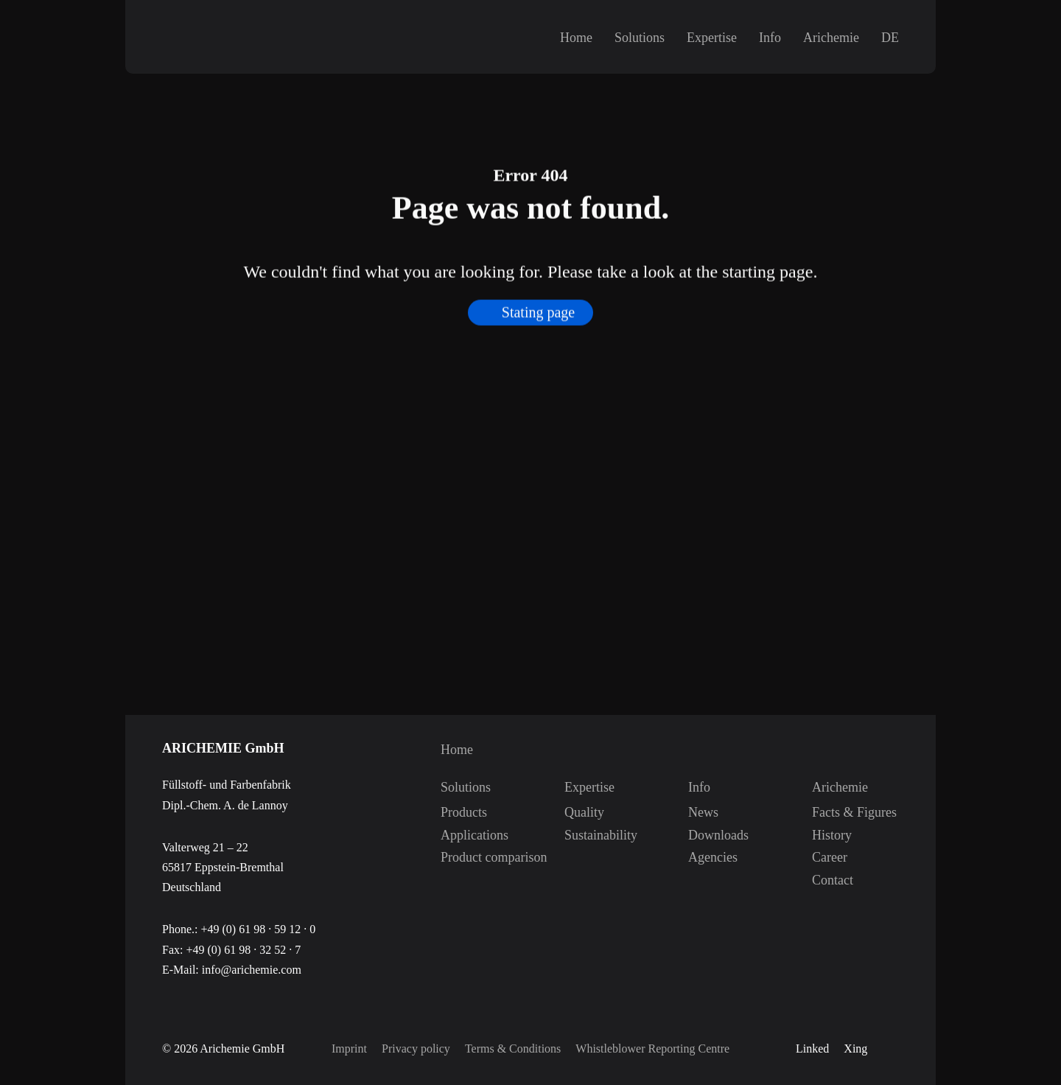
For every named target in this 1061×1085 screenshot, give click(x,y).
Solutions (639, 37)
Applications (456, 835)
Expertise (712, 37)
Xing (855, 1048)
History (827, 835)
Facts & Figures (827, 812)
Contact (827, 880)
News (703, 812)
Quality (579, 812)
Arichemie (831, 37)
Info (770, 37)
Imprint (349, 1048)
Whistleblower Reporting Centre (652, 1048)
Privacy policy (416, 1048)
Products (456, 812)
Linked (812, 1048)
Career (827, 857)
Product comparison (456, 857)
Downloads (703, 835)
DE (890, 37)
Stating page (538, 325)
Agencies (703, 857)
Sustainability (579, 835)
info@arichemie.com (251, 969)
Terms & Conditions (513, 1048)
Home (576, 37)
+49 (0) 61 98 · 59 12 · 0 (257, 929)
